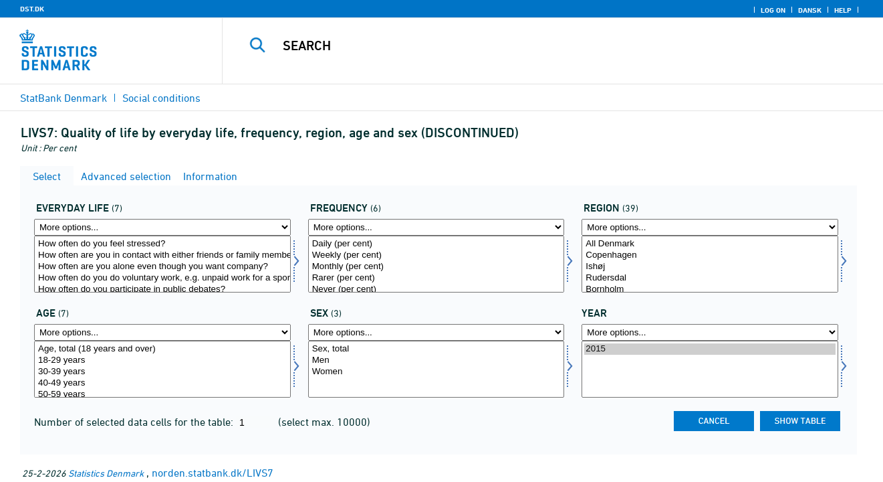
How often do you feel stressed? (162, 244)
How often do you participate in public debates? (162, 289)
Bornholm (710, 289)
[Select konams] (436, 369)
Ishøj (710, 266)
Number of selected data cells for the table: (135, 422)
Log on (773, 10)
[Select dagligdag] (162, 264)
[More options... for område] (710, 227)
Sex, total (436, 349)
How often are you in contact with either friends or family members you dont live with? (162, 255)
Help (843, 10)
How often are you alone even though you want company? (162, 266)
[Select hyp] (436, 264)
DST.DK (32, 8)
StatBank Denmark (63, 98)
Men (436, 360)
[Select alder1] (162, 369)
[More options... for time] (710, 332)
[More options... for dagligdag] (162, 227)
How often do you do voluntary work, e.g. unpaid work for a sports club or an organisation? (162, 278)
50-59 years (162, 394)
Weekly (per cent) (436, 255)
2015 (710, 349)
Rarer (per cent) (436, 278)
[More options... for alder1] (162, 332)
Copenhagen (710, 255)
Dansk (810, 10)
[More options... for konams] (436, 332)
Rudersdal (710, 278)
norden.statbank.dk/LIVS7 (212, 473)
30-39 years (162, 372)
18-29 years (162, 360)
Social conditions (161, 98)
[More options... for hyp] (436, 227)
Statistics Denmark (106, 473)
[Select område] (710, 264)
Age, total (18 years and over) (162, 349)
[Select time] (710, 369)
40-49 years (162, 383)
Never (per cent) (436, 289)
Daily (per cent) (436, 244)
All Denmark (710, 244)
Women (436, 372)
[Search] (538, 45)
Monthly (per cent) (436, 266)
